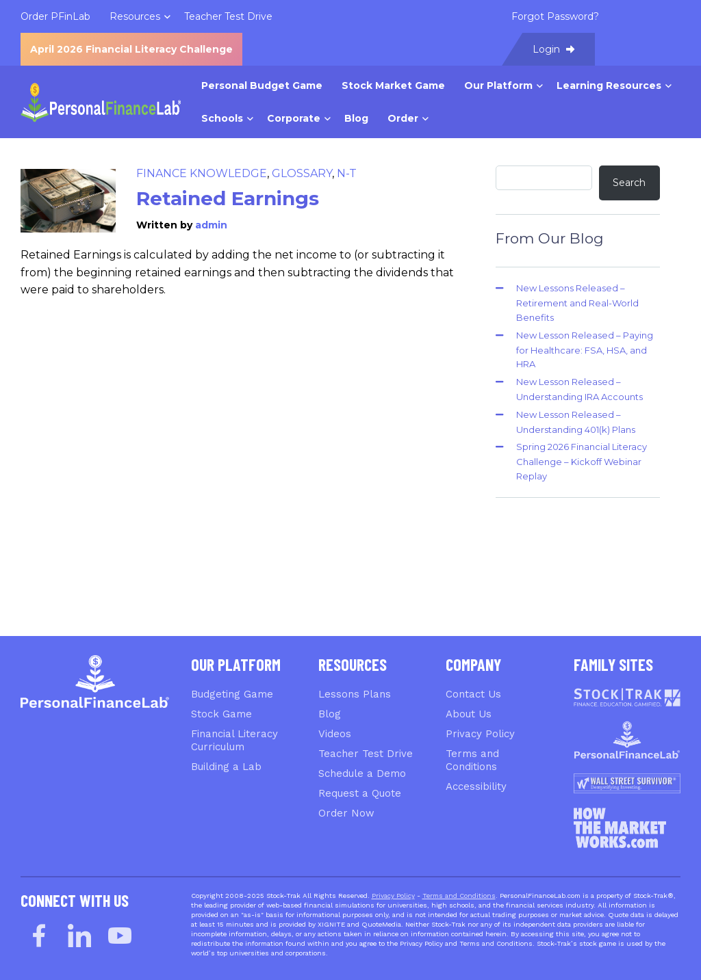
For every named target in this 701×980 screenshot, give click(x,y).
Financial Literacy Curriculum (234, 740)
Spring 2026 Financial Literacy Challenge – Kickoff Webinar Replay (581, 461)
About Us (469, 714)
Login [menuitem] (553, 49)
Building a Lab (226, 766)
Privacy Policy (480, 734)
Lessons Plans (354, 694)
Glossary (302, 173)
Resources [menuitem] (135, 16)
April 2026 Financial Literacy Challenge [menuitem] (131, 49)
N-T (347, 173)
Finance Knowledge (201, 173)
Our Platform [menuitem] (498, 85)
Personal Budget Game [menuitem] (261, 85)
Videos (334, 734)
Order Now (346, 813)
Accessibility (476, 786)
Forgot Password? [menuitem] (555, 16)
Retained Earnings (227, 198)
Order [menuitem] (402, 118)
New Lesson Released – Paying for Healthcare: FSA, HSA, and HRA (584, 350)
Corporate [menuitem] (293, 118)
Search (629, 182)
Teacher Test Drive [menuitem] (228, 16)
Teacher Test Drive (365, 753)
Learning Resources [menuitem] (609, 85)
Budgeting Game (232, 694)
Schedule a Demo (362, 773)
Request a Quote (359, 793)
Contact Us (473, 694)
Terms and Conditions (472, 760)
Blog (329, 714)
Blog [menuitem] (356, 118)
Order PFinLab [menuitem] (55, 16)
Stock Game (221, 714)
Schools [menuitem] (222, 118)
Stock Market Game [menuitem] (393, 85)
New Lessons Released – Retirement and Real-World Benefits (577, 302)
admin (211, 225)
